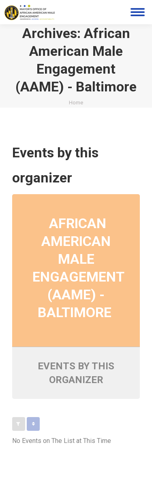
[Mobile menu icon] (137, 12)
